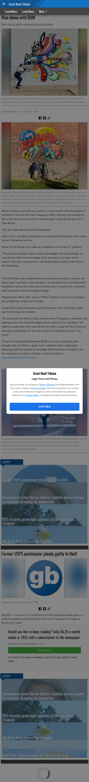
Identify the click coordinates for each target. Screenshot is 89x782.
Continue (44, 406)
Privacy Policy (39, 388)
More (43, 11)
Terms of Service (47, 384)
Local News (11, 11)
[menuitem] (43, 11)
